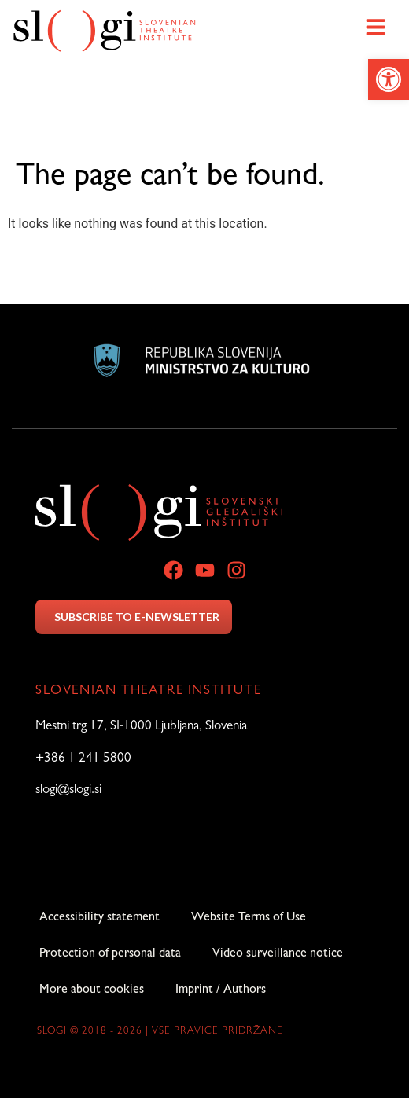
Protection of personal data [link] (110, 954)
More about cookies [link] (91, 990)
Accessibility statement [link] (99, 918)
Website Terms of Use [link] (248, 918)
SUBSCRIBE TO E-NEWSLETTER (136, 616)
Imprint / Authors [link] (220, 990)
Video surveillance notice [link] (277, 954)
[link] (388, 79)
